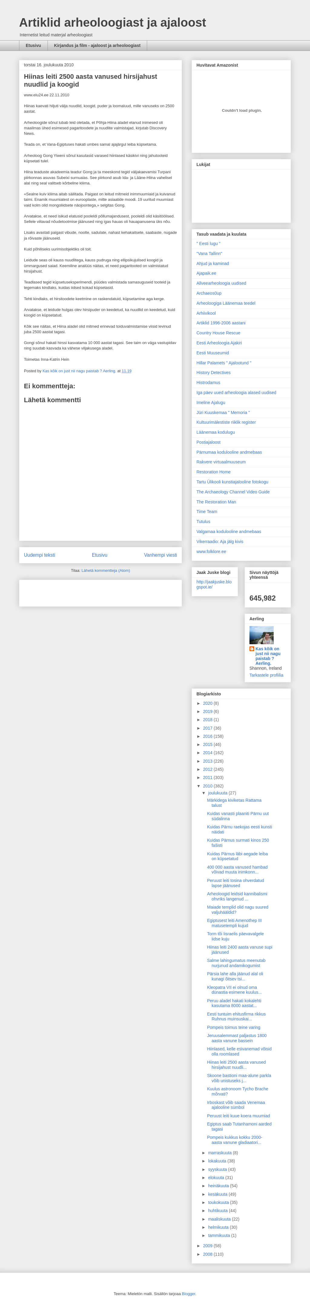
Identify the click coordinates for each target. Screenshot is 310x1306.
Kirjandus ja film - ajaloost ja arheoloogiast (97, 45)
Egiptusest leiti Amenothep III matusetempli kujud (234, 923)
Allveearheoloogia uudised (221, 283)
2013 (208, 761)
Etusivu (33, 45)
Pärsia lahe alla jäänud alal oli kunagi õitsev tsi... (235, 976)
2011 (208, 777)
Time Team (206, 511)
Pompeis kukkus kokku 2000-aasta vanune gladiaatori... (234, 1140)
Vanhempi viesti (160, 555)
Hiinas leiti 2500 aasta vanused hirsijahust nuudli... (236, 1065)
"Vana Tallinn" (209, 253)
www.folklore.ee (211, 551)
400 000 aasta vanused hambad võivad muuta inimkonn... (237, 870)
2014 (208, 752)
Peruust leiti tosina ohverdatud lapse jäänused (235, 883)
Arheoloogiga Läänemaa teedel (226, 303)
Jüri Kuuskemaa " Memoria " (223, 412)
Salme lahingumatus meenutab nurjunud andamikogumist (236, 963)
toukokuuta (219, 1202)
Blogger (188, 1293)
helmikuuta (219, 1227)
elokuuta (216, 1177)
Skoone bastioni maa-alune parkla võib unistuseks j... (239, 1078)
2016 (208, 736)
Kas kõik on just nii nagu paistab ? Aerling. (79, 371)
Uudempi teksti (39, 555)
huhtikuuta (218, 1210)
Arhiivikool (206, 313)
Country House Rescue (218, 332)
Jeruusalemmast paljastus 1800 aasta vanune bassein (237, 1038)
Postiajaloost (208, 442)
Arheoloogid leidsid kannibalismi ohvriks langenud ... (237, 896)
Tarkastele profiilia (266, 675)
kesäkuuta (218, 1194)
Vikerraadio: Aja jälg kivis (219, 541)
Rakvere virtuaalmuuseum (221, 461)
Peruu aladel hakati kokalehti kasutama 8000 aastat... (234, 1003)
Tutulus (203, 521)
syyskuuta (218, 1169)
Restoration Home (213, 471)
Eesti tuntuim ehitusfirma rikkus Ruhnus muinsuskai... (236, 1017)
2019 (208, 711)
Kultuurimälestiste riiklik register (226, 422)
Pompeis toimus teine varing (233, 1027)
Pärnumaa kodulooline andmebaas (229, 452)
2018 (208, 719)
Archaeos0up (209, 293)
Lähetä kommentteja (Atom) (105, 570)
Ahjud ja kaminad (212, 263)
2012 (208, 769)
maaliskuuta (220, 1219)
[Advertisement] (59, 591)
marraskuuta (220, 1152)
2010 (208, 786)
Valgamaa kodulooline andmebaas (228, 531)
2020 (208, 703)
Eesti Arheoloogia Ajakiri (219, 342)
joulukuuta (218, 793)
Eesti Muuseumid (212, 352)
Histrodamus (208, 382)
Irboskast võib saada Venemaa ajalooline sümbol (236, 1105)
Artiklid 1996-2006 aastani (221, 322)
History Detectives (213, 372)
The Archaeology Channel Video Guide (233, 491)
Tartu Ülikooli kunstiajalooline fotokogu (232, 481)
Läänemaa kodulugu (215, 432)
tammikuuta (219, 1235)
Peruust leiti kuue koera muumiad (238, 1115)
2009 (208, 1245)
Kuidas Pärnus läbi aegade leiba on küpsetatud (237, 856)
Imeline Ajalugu (210, 402)
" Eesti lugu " (208, 243)
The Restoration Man (216, 501)
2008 (208, 1254)
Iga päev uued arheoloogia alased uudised (236, 392)
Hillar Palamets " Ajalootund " (223, 362)
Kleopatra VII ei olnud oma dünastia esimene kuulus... (234, 990)
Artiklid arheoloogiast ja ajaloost (112, 22)
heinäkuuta (219, 1185)
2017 (208, 728)
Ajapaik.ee (206, 273)
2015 (208, 744)
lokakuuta (217, 1160)
